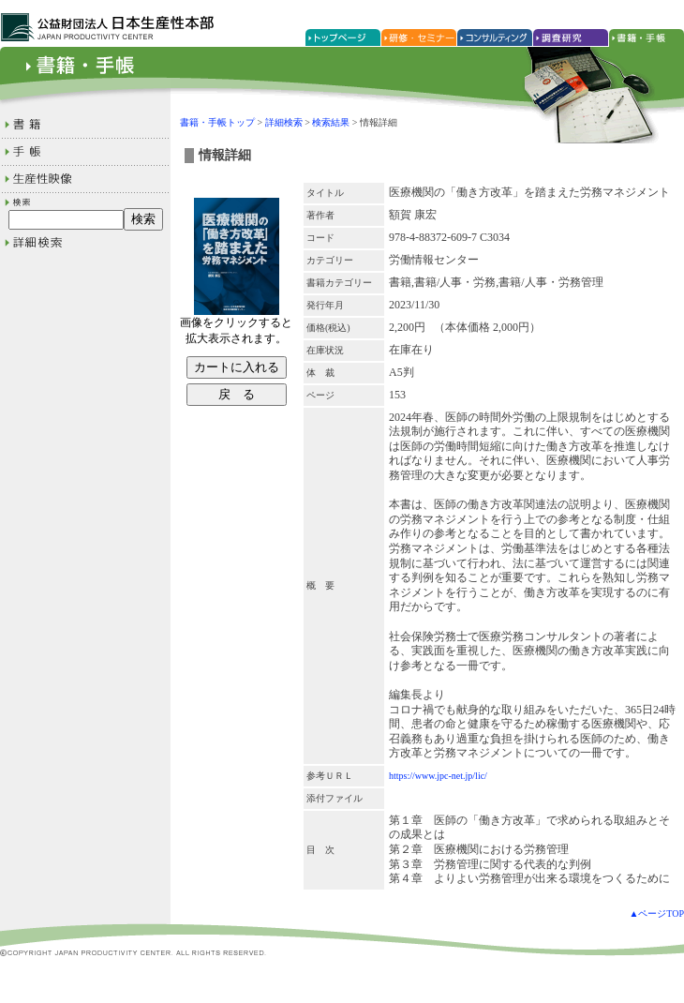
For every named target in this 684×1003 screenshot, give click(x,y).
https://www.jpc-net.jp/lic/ (438, 776)
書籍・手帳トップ (217, 122)
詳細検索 (284, 122)
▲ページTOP (656, 913)
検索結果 (330, 122)
